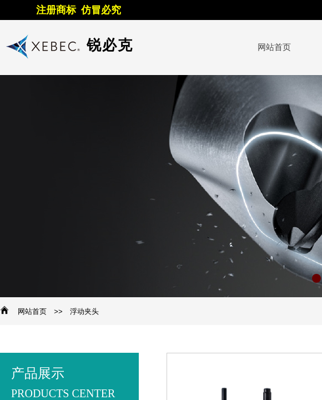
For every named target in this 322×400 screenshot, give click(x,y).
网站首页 (32, 311)
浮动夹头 (84, 311)
